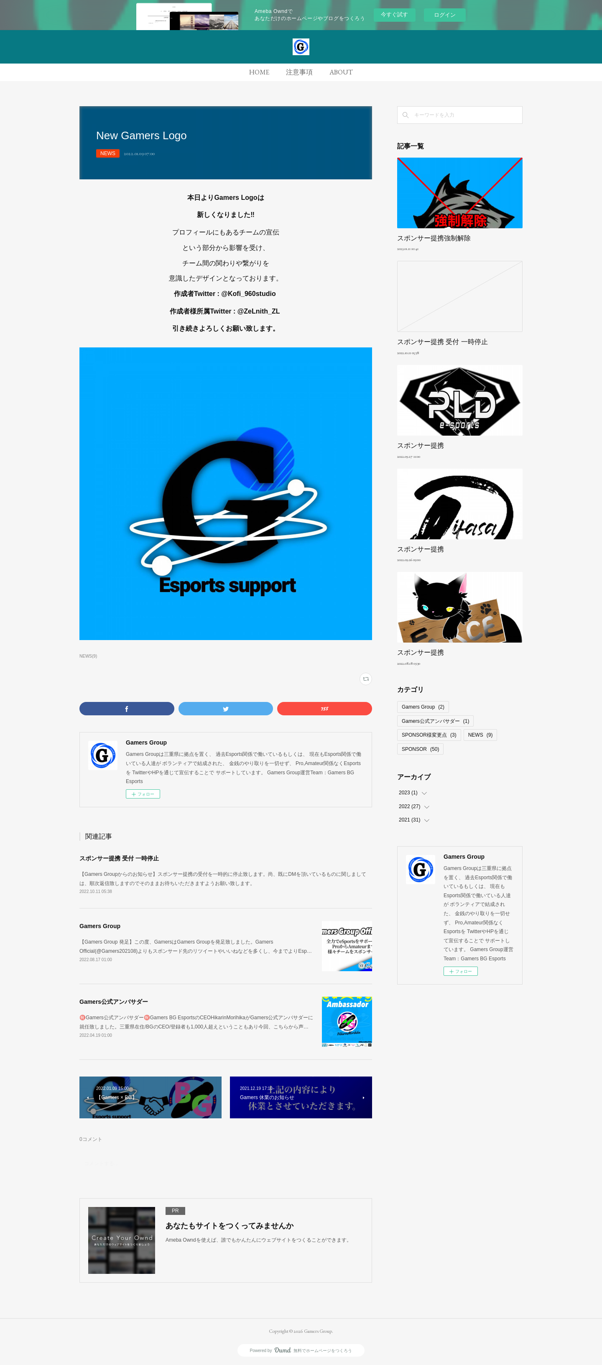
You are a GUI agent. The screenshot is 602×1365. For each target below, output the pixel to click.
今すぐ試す (394, 14)
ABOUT (341, 72)
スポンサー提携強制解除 (434, 238)
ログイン (445, 15)
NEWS (107, 153)
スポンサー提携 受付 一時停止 (119, 858)
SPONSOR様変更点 (429, 735)
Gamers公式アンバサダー (113, 1001)
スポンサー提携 (420, 445)
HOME (259, 72)
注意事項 (299, 72)
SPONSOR (420, 749)
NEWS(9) (88, 656)
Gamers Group (99, 926)
